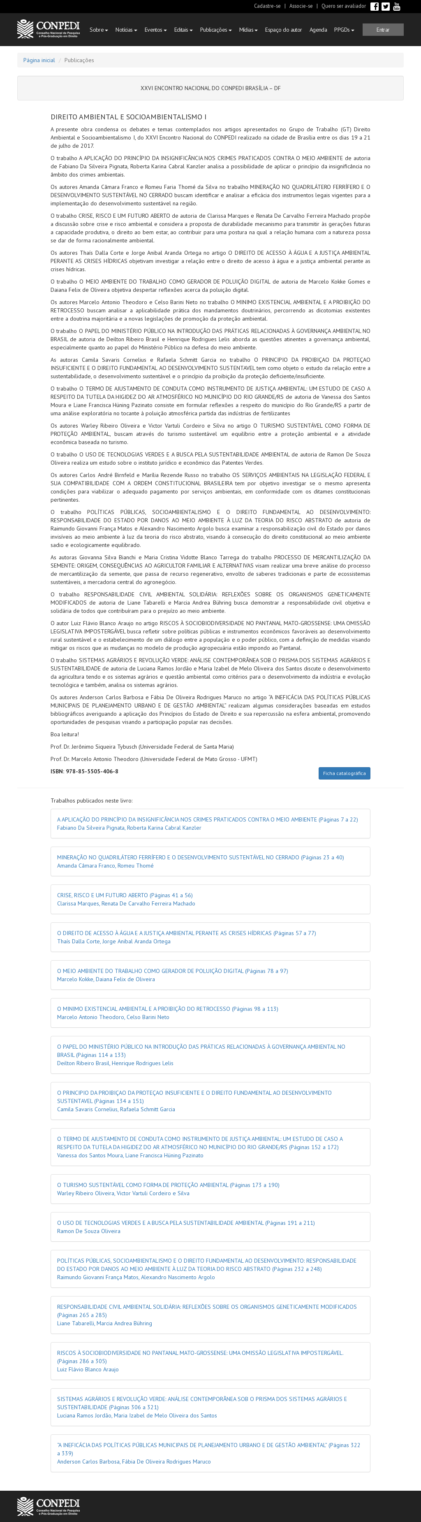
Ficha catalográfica (344, 773)
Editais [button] (183, 29)
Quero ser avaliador (344, 5)
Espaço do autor (283, 29)
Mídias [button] (248, 29)
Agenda (318, 29)
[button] (383, 29)
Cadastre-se (267, 5)
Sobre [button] (99, 29)
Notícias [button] (126, 29)
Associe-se (301, 5)
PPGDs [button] (344, 29)
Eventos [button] (156, 29)
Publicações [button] (216, 29)
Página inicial (39, 60)
